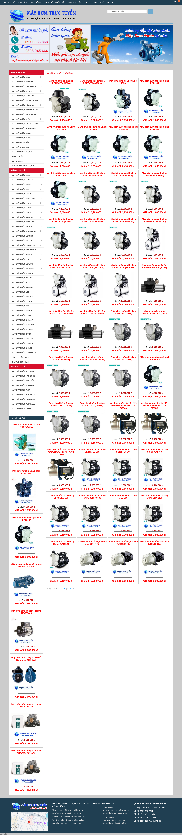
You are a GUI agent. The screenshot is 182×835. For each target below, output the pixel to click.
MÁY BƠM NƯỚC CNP (20, 259)
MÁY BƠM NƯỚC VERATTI (22, 264)
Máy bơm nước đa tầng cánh (25, 124)
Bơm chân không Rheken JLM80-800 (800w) (123, 358)
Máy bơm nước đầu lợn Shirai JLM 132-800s (154, 542)
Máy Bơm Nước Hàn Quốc (23, 376)
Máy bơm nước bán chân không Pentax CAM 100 (26, 565)
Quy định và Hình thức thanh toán (149, 807)
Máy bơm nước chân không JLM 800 (123, 496)
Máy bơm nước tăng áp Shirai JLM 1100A (61, 174)
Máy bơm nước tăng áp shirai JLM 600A (123, 128)
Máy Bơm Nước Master (22, 339)
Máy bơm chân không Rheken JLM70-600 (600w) (92, 358)
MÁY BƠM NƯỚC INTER (21, 334)
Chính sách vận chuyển (144, 814)
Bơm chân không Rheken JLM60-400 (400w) (61, 358)
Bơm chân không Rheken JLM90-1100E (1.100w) (61, 404)
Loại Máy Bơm (90, 2)
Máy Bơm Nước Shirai (22, 185)
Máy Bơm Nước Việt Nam (23, 371)
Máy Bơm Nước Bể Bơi (21, 138)
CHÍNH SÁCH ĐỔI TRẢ (54, 2)
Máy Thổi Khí (17, 161)
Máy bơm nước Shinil (21, 315)
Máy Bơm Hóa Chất (20, 142)
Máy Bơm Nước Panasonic (24, 198)
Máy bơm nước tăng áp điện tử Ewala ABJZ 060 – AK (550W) (154, 405)
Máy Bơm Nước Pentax (22, 213)
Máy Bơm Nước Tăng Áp (22, 82)
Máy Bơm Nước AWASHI (22, 278)
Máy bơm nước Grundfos (23, 245)
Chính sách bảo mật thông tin (147, 821)
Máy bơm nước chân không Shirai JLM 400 (154, 450)
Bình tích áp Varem (21, 357)
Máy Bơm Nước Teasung (23, 273)
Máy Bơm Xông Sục (20, 147)
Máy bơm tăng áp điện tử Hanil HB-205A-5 (26, 612)
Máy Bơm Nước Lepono (22, 236)
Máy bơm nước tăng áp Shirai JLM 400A (92, 128)
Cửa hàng (23, 2)
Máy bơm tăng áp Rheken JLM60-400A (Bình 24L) (154, 220)
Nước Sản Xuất (107, 2)
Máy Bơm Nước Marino (22, 287)
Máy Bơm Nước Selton (22, 301)
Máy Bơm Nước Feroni (22, 311)
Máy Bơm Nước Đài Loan (23, 409)
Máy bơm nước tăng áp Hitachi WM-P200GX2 (26, 705)
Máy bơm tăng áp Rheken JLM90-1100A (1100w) (92, 220)
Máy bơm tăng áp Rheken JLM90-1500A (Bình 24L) (123, 266)
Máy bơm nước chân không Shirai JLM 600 (61, 496)
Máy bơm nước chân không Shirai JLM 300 (123, 450)
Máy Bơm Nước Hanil (21, 203)
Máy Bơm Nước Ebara (22, 208)
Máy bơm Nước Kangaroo (24, 250)
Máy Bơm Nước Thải (21, 119)
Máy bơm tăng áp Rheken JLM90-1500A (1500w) (123, 220)
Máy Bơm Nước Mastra (22, 217)
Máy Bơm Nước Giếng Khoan (25, 100)
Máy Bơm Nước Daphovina (24, 231)
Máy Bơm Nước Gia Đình (22, 133)
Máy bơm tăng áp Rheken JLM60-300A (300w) (92, 174)
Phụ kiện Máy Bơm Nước (23, 166)
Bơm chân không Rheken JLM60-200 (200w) (123, 312)
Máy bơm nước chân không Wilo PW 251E (26, 425)
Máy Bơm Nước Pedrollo (23, 226)
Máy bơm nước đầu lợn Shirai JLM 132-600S (123, 542)
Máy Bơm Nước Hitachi (22, 194)
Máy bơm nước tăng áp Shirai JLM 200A (154, 82)
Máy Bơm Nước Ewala (22, 241)
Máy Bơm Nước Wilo (21, 175)
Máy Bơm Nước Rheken (22, 180)
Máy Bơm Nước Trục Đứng (24, 114)
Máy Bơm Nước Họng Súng (24, 128)
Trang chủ (9, 2)
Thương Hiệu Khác (20, 362)
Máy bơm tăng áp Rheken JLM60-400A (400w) (123, 174)
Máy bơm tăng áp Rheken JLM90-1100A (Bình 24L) (92, 266)
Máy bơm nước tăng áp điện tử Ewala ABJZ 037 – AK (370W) (123, 405)
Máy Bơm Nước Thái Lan (23, 385)
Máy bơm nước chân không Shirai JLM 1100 (154, 496)
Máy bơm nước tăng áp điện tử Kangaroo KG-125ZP (26, 658)
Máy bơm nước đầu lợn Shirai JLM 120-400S (92, 542)
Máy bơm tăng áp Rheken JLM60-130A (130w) (61, 82)
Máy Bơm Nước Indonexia (23, 395)
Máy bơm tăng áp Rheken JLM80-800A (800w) (61, 220)
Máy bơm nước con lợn (23, 96)
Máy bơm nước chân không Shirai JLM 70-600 (92, 496)
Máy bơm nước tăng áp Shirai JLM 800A (154, 128)
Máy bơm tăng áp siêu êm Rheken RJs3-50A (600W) (92, 312)
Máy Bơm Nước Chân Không (24, 86)
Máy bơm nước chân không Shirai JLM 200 (92, 450)
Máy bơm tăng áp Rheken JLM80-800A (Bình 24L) (61, 266)
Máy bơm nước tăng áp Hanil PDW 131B (26, 472)
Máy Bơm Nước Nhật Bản (59, 73)
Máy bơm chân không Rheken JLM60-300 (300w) (154, 312)
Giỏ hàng (36, 2)
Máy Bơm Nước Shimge (22, 348)
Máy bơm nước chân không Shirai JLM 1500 (61, 542)
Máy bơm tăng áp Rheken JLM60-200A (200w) (92, 82)
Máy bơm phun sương (22, 152)
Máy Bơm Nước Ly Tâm (22, 91)
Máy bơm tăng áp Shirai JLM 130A (123, 82)
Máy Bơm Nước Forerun (23, 325)
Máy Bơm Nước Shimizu (22, 320)
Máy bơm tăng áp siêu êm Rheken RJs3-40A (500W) (61, 312)
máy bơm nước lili (20, 292)
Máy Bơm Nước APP (20, 189)
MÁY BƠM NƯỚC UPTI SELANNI (25, 353)
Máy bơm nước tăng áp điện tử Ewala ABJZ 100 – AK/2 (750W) (61, 451)
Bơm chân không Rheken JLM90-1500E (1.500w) (92, 404)
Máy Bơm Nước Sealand (23, 222)
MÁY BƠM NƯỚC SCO (21, 282)
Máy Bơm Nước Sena (21, 306)
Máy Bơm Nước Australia (23, 404)
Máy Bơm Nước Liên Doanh (24, 399)
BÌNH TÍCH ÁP (17, 156)
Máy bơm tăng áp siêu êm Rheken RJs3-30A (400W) (154, 266)
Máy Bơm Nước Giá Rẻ (21, 77)
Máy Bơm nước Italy (21, 390)
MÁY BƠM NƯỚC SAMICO (22, 254)
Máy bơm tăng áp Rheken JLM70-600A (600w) (154, 174)
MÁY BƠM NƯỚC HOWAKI (22, 343)
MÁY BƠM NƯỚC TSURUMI (23, 329)
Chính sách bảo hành (144, 811)
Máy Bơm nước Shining (22, 297)
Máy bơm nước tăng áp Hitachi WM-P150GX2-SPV (26, 752)
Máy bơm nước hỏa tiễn (23, 105)
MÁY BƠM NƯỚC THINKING (23, 269)
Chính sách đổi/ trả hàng (145, 817)
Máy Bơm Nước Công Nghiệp (25, 110)
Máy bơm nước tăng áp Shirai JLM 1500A (154, 358)
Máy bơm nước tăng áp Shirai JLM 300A (61, 128)
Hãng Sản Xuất (74, 2)
